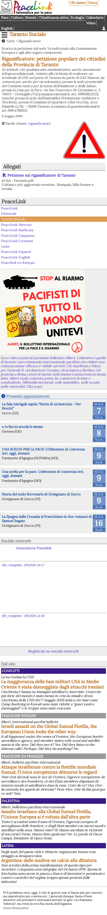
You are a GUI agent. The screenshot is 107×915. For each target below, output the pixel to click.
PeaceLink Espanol (16, 252)
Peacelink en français (18, 262)
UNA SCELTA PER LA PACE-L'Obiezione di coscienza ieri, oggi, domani (43, 451)
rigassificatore (39, 123)
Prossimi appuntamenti (27, 396)
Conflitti (11, 671)
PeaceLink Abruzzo (16, 224)
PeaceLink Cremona (17, 241)
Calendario (94, 17)
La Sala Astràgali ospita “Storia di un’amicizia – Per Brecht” (41, 406)
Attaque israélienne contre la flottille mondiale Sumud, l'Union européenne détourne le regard (49, 769)
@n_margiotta (11, 565)
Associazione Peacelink (34, 548)
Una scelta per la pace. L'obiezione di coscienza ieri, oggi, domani (43, 473)
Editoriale (9, 213)
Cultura (17, 17)
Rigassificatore (29, 41)
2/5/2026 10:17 (34, 565)
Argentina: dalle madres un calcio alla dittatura (49, 860)
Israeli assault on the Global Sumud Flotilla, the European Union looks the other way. (49, 729)
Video (90, 23)
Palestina (11, 801)
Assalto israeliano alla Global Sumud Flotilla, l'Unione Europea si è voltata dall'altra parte (46, 814)
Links (5, 246)
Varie (11, 41)
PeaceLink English (15, 257)
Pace (5, 17)
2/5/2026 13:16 (34, 616)
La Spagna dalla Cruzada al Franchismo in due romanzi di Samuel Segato (47, 518)
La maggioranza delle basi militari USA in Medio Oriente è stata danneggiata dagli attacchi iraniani (52, 684)
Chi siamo (78, 2)
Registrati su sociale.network (53, 651)
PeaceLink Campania (17, 235)
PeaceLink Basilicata (17, 230)
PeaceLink (13, 201)
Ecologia (77, 17)
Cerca (92, 2)
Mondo (30, 17)
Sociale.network (16, 540)
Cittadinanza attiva (53, 17)
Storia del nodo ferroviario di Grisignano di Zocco (41, 494)
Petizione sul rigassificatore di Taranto (41, 175)
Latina (8, 845)
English (7, 28)
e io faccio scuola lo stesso (22, 426)
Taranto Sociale (27, 34)
